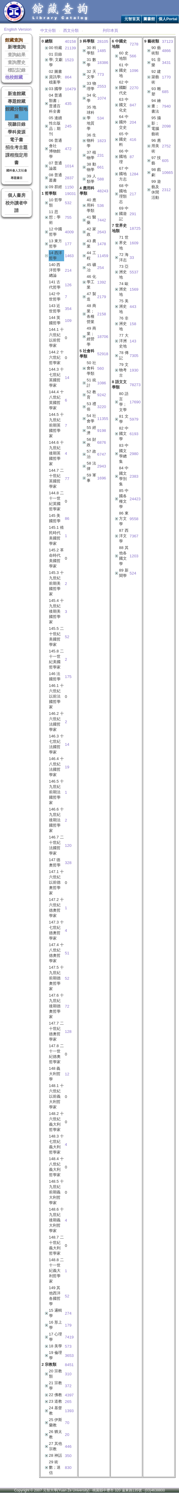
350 (68, 1455)
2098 (166, 126)
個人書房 (17, 195)
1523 (69, 60)
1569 (134, 289)
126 (68, 285)
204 (133, 122)
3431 (166, 62)
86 (67, 518)
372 (68, 1386)
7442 (101, 220)
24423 (135, 499)
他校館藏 (14, 77)
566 (133, 56)
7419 (69, 1337)
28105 (102, 41)
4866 (166, 50)
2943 (101, 466)
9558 (134, 519)
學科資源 (17, 132)
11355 (102, 418)
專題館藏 (17, 101)
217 (133, 194)
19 (67, 767)
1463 (69, 256)
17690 (135, 402)
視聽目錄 (17, 124)
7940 (166, 106)
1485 (101, 50)
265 (68, 1401)
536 (100, 205)
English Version (17, 29)
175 (68, 676)
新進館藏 (17, 93)
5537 (134, 272)
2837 (69, 178)
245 (68, 126)
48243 (102, 191)
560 (100, 368)
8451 (69, 1365)
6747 (101, 454)
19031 (70, 193)
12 (67, 1074)
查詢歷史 (17, 62)
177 (68, 244)
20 (67, 1434)
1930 (134, 370)
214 (68, 270)
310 (68, 1374)
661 (100, 167)
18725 (135, 228)
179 (68, 1325)
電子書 (16, 139)
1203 (134, 556)
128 (68, 1031)
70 (67, 1422)
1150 (69, 187)
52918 (102, 354)
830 (68, 1467)
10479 (70, 89)
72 (67, 1006)
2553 (101, 86)
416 (133, 139)
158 (133, 324)
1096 (134, 70)
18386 (102, 62)
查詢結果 (17, 54)
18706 (102, 336)
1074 (101, 98)
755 (68, 217)
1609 (134, 243)
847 (133, 105)
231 (100, 155)
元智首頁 (132, 19)
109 (68, 320)
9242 (101, 395)
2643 (101, 232)
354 (68, 308)
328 (68, 862)
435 (68, 103)
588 (100, 179)
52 (67, 637)
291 (133, 214)
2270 (134, 88)
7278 (134, 44)
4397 (69, 1395)
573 (68, 1346)
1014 (69, 166)
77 (67, 478)
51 (67, 953)
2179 (101, 297)
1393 (69, 1411)
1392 (101, 282)
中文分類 (48, 30)
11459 (102, 256)
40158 (70, 41)
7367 (134, 536)
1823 (101, 141)
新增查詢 (17, 47)
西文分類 (71, 30)
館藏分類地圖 (16, 113)
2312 (166, 190)
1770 (166, 77)
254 (100, 267)
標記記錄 (17, 70)
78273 (135, 385)
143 (133, 341)
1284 (134, 174)
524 (133, 573)
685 (165, 91)
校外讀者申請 (16, 207)
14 (67, 377)
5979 (134, 419)
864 (68, 77)
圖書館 (149, 19)
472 (68, 149)
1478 (101, 244)
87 (132, 157)
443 (133, 306)
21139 (70, 48)
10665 (167, 172)
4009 (69, 232)
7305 (134, 355)
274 (68, 1313)
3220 (101, 407)
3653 (69, 1355)
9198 (101, 430)
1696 (101, 478)
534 (100, 118)
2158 (101, 314)
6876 (101, 442)
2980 (134, 453)
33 (132, 257)
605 (165, 160)
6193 (134, 434)
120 (68, 845)
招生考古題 (16, 147)
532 (68, 203)
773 (100, 74)
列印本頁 (110, 30)
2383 (134, 476)
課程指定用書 (16, 159)
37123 (167, 41)
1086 (101, 383)
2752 (166, 146)
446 (68, 1446)
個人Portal (168, 19)
